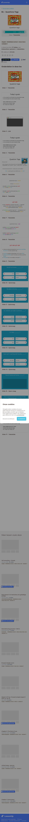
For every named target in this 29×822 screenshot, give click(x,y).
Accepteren (21, 418)
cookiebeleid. (20, 415)
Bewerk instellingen (8, 418)
